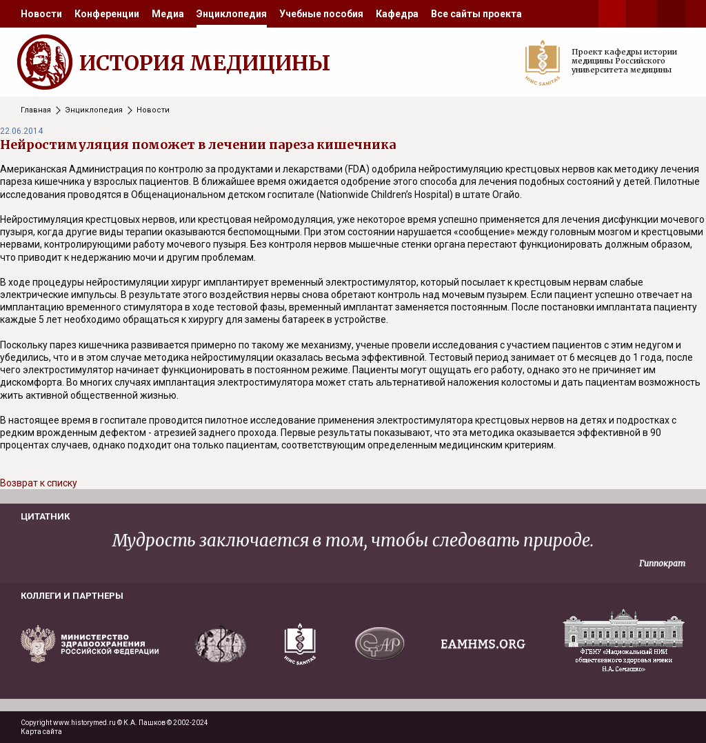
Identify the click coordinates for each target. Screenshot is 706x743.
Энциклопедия (231, 13)
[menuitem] (41, 14)
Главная (36, 110)
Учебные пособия (321, 13)
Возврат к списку (38, 482)
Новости (41, 13)
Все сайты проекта (476, 13)
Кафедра (397, 13)
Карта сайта (41, 731)
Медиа (168, 13)
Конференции (106, 13)
